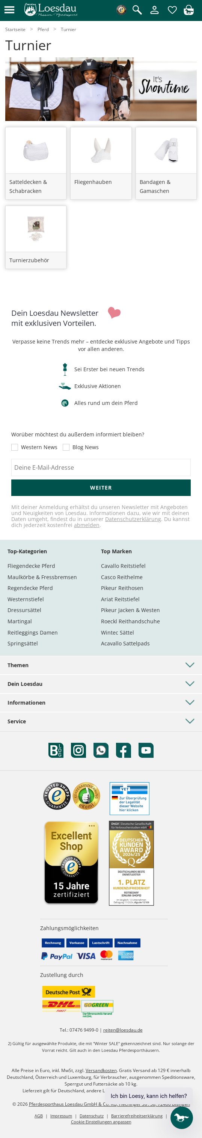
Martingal (20, 621)
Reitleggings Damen (33, 632)
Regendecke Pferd (30, 587)
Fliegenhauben (93, 181)
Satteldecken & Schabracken (28, 186)
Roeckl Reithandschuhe (130, 621)
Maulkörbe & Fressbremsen (42, 577)
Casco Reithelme (122, 577)
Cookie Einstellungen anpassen (101, 1122)
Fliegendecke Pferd (31, 565)
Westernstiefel (26, 599)
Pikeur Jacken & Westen (130, 610)
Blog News (85, 447)
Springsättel (23, 643)
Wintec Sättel (117, 632)
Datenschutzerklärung (133, 519)
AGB (39, 1116)
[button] (9, 10)
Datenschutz (92, 1116)
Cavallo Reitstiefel (123, 565)
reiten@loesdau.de (123, 1030)
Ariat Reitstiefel (120, 599)
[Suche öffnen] (137, 10)
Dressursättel (24, 610)
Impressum (61, 1116)
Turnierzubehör (29, 260)
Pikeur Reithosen (122, 587)
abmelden (86, 525)
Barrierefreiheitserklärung (137, 1116)
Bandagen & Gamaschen (155, 186)
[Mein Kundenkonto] (154, 14)
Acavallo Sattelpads (125, 643)
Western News (39, 447)
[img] (189, 12)
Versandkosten (101, 1070)
